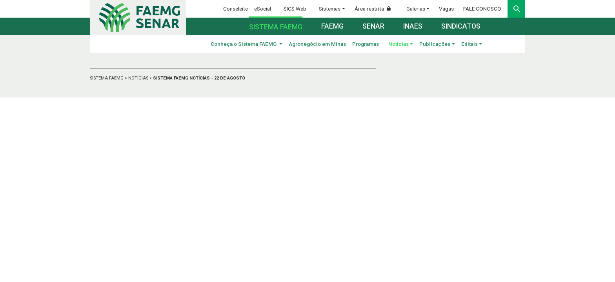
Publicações (434, 44)
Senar (373, 26)
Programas (365, 44)
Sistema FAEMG (275, 27)
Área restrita (376, 8)
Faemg (332, 26)
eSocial (262, 8)
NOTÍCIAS (138, 78)
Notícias (398, 44)
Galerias (415, 8)
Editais (469, 44)
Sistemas (329, 8)
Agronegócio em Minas (317, 44)
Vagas (446, 8)
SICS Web (295, 8)
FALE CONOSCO (482, 8)
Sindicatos (460, 26)
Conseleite (235, 8)
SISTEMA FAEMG (107, 78)
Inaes (412, 26)
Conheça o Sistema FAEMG (244, 44)
